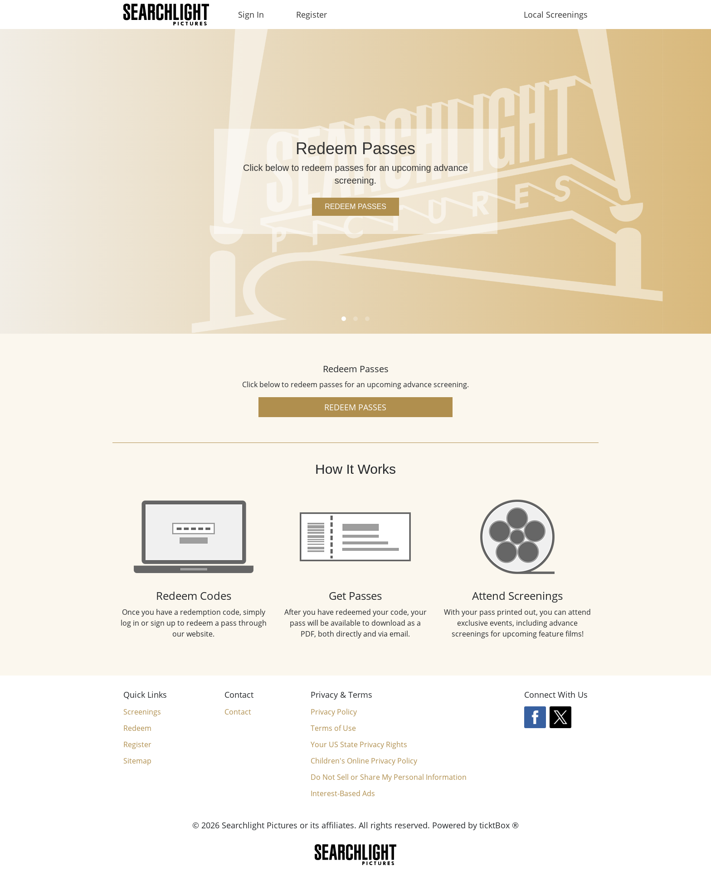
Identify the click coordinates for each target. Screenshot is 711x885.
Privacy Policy (334, 712)
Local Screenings (556, 14)
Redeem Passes (355, 206)
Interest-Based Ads (343, 793)
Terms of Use (333, 728)
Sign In (251, 14)
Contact (237, 712)
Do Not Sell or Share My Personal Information (389, 777)
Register (311, 14)
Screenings (142, 712)
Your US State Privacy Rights (359, 744)
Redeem (137, 728)
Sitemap (137, 761)
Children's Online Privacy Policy (364, 761)
